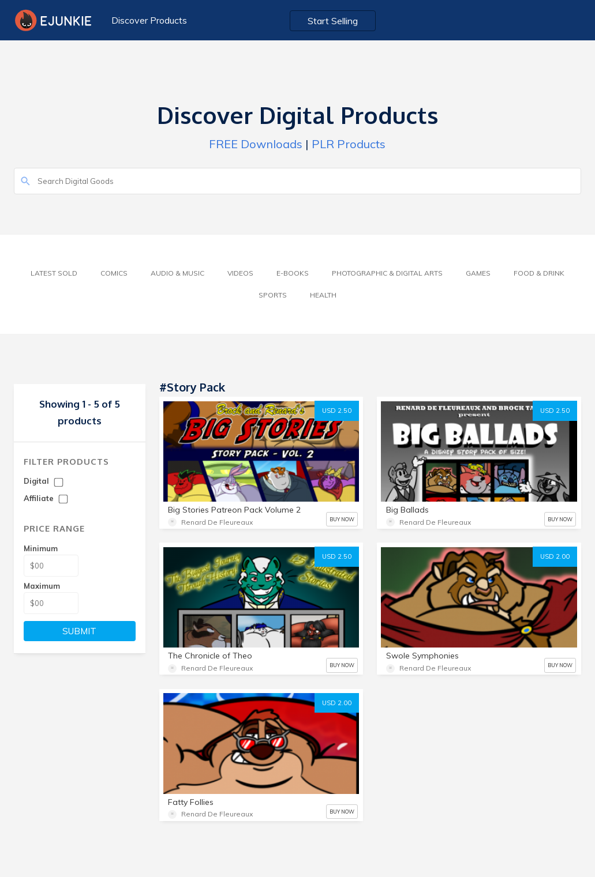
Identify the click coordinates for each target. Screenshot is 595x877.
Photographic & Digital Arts (387, 273)
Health (323, 295)
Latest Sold (54, 273)
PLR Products (349, 144)
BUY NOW (342, 519)
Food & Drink (539, 273)
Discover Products (149, 20)
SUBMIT (79, 631)
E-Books (292, 273)
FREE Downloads (255, 144)
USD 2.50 (336, 410)
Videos (240, 273)
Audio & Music (177, 273)
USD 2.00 (555, 556)
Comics (114, 273)
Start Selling (333, 21)
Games (478, 273)
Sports (273, 295)
